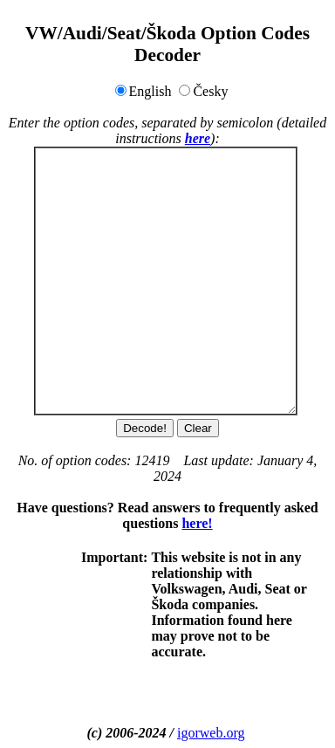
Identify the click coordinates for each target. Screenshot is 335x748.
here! (196, 523)
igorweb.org (210, 732)
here (197, 138)
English (150, 91)
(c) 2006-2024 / (132, 732)
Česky (210, 91)
